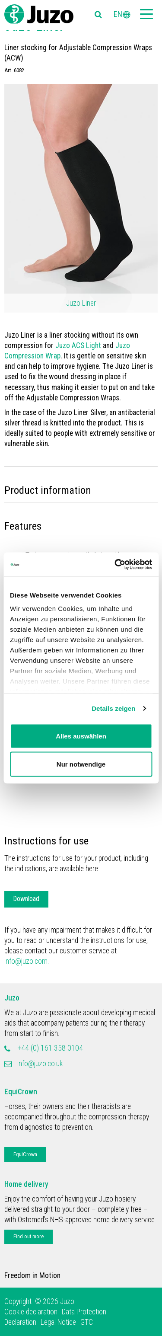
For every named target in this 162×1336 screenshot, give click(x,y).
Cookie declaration (30, 1311)
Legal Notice (58, 1322)
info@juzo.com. (26, 961)
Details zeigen (113, 708)
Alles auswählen (81, 735)
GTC (86, 1322)
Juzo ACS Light (78, 345)
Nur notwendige (81, 764)
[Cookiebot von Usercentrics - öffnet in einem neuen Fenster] (115, 564)
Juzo (11, 998)
